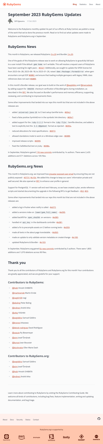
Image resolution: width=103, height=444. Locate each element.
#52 (82, 191)
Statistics (82, 4)
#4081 (59, 222)
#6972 (52, 131)
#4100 (75, 237)
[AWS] (21, 437)
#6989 (67, 135)
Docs (91, 4)
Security (20, 419)
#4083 (55, 217)
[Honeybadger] (81, 437)
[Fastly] (66, 437)
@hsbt (15, 287)
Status (27, 419)
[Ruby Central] (6, 437)
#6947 (70, 117)
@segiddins (71, 85)
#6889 (33, 78)
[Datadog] (51, 437)
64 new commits (47, 248)
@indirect (16, 307)
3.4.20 (53, 54)
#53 (86, 191)
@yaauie (16, 332)
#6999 (37, 140)
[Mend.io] (96, 437)
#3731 (27, 177)
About (98, 4)
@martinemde (18, 292)
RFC (24, 92)
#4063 (55, 232)
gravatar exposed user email (61, 173)
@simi (15, 337)
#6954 (68, 125)
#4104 (33, 177)
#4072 (53, 207)
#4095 (62, 212)
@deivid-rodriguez (20, 327)
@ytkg (15, 312)
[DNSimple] (36, 437)
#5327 (41, 67)
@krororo (16, 322)
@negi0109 (17, 297)
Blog (75, 4)
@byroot (16, 342)
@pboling (16, 302)
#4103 (42, 242)
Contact (36, 419)
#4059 (66, 227)
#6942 (67, 112)
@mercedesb (86, 85)
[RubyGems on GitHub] (98, 418)
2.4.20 (70, 54)
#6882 (31, 75)
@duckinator (17, 347)
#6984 (46, 145)
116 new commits (44, 152)
